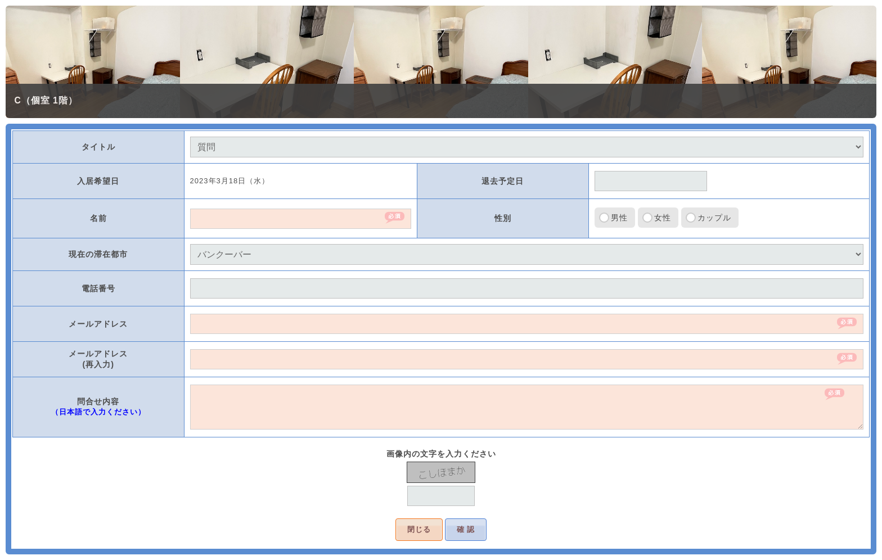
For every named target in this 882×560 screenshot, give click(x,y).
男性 (619, 217)
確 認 (466, 529)
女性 (662, 217)
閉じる (419, 529)
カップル (714, 217)
